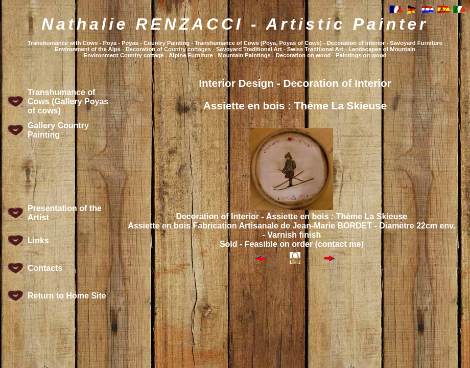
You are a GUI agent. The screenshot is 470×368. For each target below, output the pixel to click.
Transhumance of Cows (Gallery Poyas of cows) (68, 101)
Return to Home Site (67, 295)
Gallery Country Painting (58, 130)
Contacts (45, 268)
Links (38, 240)
